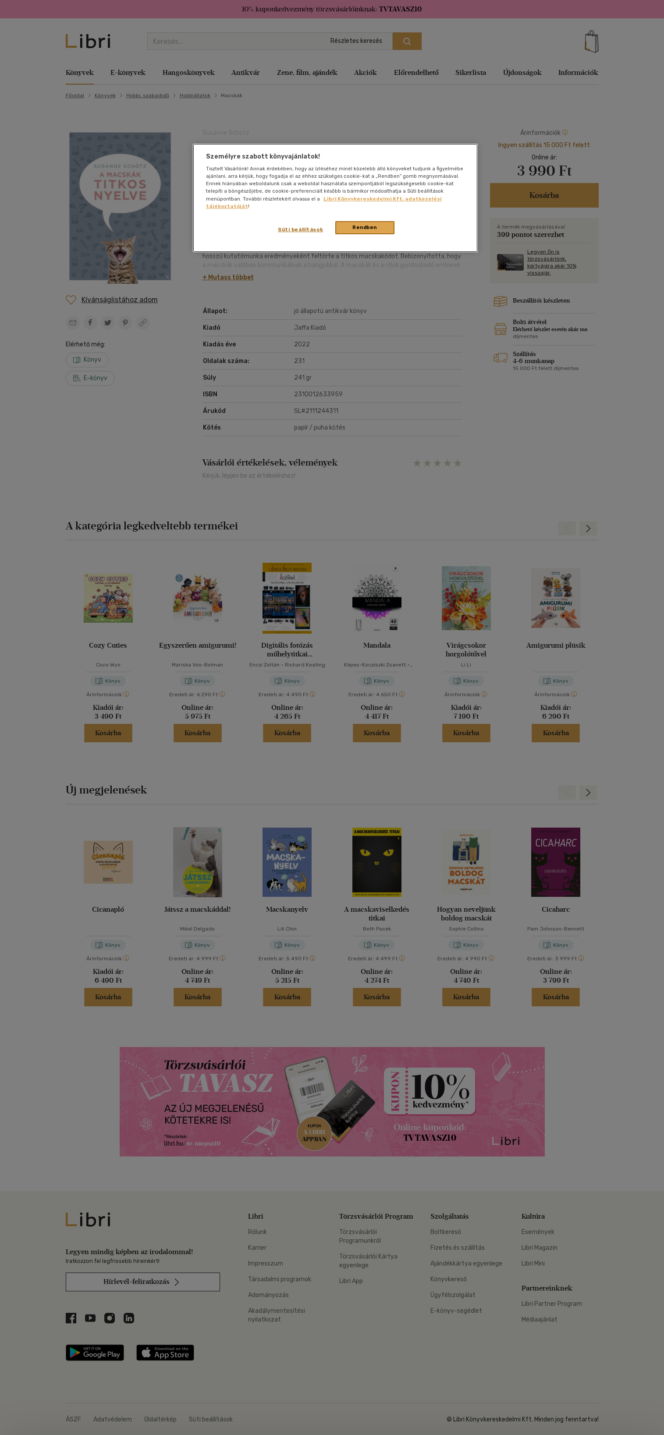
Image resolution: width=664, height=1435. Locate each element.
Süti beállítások (300, 229)
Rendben (364, 227)
